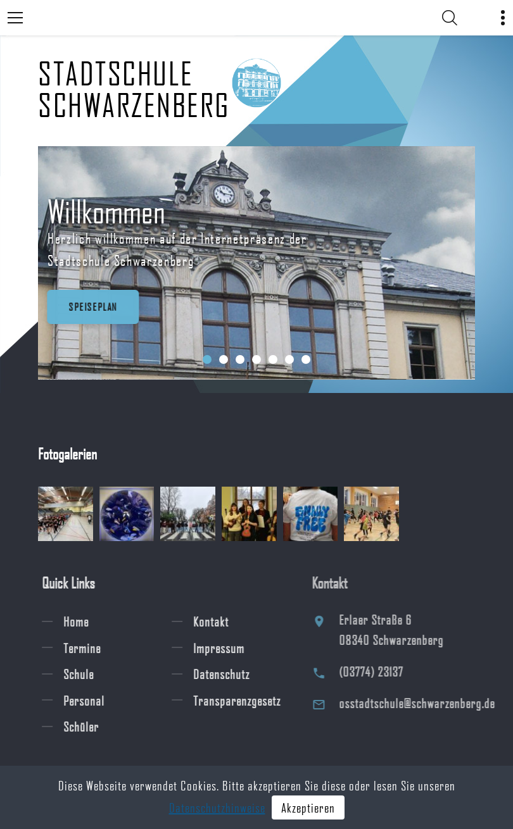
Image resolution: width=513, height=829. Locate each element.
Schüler (90, 726)
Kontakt (220, 621)
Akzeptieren (308, 807)
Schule (88, 674)
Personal (93, 699)
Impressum (228, 647)
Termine (91, 647)
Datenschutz (231, 674)
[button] (207, 359)
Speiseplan (90, 307)
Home (85, 621)
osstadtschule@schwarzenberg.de (430, 703)
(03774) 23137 (384, 671)
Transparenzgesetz (246, 699)
